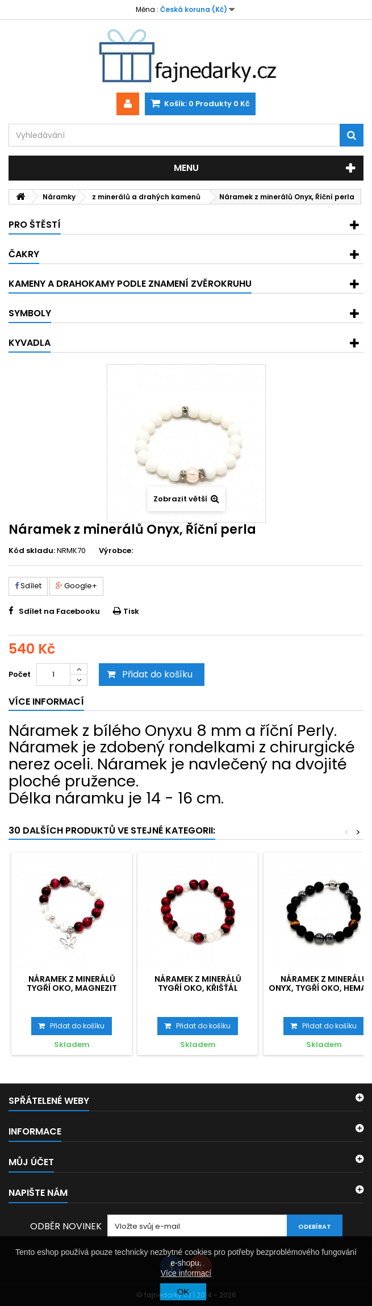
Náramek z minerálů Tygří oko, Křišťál (197, 983)
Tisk (131, 611)
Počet (20, 674)
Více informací (186, 1273)
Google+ (76, 585)
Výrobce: (116, 551)
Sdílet (28, 585)
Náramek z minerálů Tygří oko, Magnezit (72, 983)
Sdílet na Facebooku (59, 611)
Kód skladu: (32, 551)
